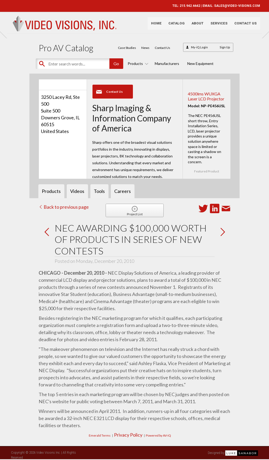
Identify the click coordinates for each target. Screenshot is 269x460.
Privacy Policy (128, 435)
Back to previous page (64, 207)
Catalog (174, 25)
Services (216, 25)
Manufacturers (167, 63)
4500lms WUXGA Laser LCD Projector (206, 96)
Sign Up (225, 47)
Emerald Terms (100, 435)
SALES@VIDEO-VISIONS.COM (235, 6)
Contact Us (243, 25)
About (195, 25)
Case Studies (127, 48)
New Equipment (200, 63)
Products (137, 63)
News (145, 48)
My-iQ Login (199, 47)
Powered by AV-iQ (158, 435)
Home (154, 25)
